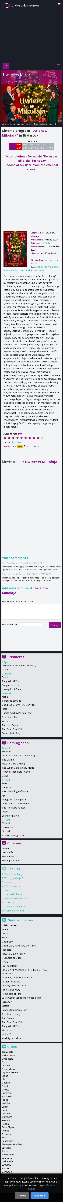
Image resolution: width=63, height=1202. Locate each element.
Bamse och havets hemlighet (17, 712)
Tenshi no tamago (11, 700)
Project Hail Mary (11, 733)
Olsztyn (6, 1113)
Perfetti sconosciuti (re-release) (18, 755)
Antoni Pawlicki (11, 270)
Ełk (3, 1079)
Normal (6, 831)
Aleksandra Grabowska (32, 270)
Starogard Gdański (12, 1144)
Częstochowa (9, 1069)
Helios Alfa (7, 852)
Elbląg (5, 1075)
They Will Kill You (10, 681)
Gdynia (5, 1086)
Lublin (5, 1106)
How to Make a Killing (13, 763)
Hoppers (9, 882)
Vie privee (7, 720)
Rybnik (5, 1130)
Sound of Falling (10, 815)
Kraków (6, 1103)
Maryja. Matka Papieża (14, 799)
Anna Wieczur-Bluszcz (23, 81)
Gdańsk (6, 1082)
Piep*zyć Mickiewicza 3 (16, 898)
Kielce (5, 1099)
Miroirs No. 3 (8, 827)
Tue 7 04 (31, 146)
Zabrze (5, 1168)
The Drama (8, 759)
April (4, 795)
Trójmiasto (8, 1154)
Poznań (6, 1120)
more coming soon (14, 835)
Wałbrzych (7, 1161)
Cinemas (14, 843)
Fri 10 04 (50, 146)
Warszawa (7, 1158)
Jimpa (5, 669)
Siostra (5, 1005)
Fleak (4, 708)
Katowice (7, 1096)
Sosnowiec (7, 1140)
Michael (6, 823)
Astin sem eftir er (11, 717)
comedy (46, 242)
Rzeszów (6, 1134)
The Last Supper (10, 725)
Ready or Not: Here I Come (16, 771)
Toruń (5, 1151)
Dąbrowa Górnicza (11, 1072)
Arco (4, 783)
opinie (4, 126)
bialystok (25, 5)
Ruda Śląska (8, 1127)
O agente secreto (11, 685)
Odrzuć (22, 1195)
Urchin (5, 775)
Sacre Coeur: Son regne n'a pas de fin (21, 997)
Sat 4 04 (12, 146)
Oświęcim (7, 1116)
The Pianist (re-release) (14, 807)
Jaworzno (7, 1092)
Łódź (4, 1110)
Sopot (5, 1137)
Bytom (5, 1062)
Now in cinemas (20, 920)
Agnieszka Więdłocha (47, 266)
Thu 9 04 (43, 146)
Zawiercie (7, 1171)
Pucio (5, 811)
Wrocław (6, 1164)
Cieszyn (6, 1065)
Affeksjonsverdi (10, 925)
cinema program (17, 123)
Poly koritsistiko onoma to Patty (19, 665)
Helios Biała (8, 856)
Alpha (5, 696)
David (5, 677)
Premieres (15, 657)
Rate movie (17, 442)
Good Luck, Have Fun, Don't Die (19, 704)
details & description (37, 123)
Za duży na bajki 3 (13, 878)
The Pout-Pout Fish (12, 729)
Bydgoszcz (7, 1058)
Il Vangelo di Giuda (11, 689)
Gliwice (5, 1089)
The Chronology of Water (15, 791)
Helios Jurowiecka (11, 860)
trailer (51, 123)
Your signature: (10, 624)
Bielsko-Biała (8, 1055)
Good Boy (7, 941)
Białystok (7, 1051)
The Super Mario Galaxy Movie (18, 767)
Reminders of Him (15, 910)
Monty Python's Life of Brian (17, 977)
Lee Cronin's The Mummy (15, 803)
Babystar (6, 787)
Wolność (6, 1034)
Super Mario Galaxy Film (14, 1009)
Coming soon (18, 743)
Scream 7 (9, 902)
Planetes (6, 751)
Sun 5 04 (19, 146)
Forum (5, 848)
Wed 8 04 (37, 146)
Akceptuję (39, 1195)
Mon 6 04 (25, 146)
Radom (6, 1123)
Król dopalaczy (12, 886)
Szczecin (6, 1147)
